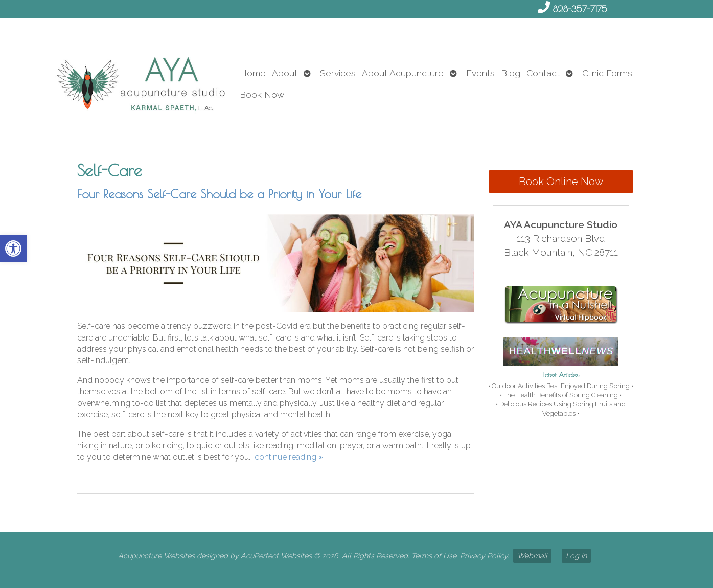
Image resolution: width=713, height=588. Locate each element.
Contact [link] (543, 72)
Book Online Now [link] (561, 181)
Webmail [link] (532, 555)
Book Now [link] (262, 94)
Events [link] (480, 72)
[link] (13, 248)
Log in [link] (576, 555)
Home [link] (253, 72)
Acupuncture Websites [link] (156, 555)
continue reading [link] (289, 457)
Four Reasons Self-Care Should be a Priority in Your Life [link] (219, 194)
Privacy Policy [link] (484, 555)
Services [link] (338, 72)
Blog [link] (510, 72)
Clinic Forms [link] (607, 72)
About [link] (284, 72)
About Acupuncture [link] (403, 72)
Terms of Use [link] (433, 555)
